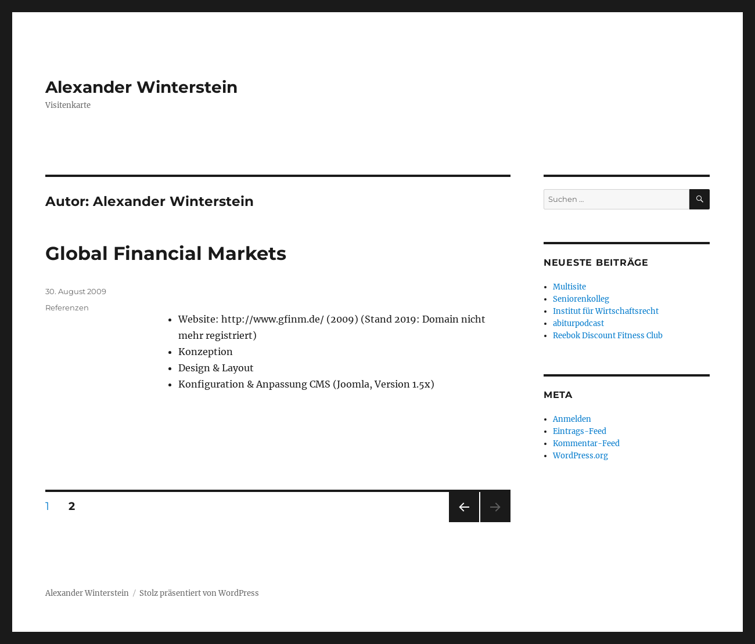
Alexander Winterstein (141, 87)
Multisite (569, 287)
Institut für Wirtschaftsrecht (606, 311)
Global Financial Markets (165, 253)
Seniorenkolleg (581, 299)
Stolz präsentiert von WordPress (199, 593)
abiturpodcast (578, 323)
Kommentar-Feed (586, 443)
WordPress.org (580, 456)
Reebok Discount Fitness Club (608, 336)
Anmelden (572, 419)
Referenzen (67, 307)
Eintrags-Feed (579, 431)
